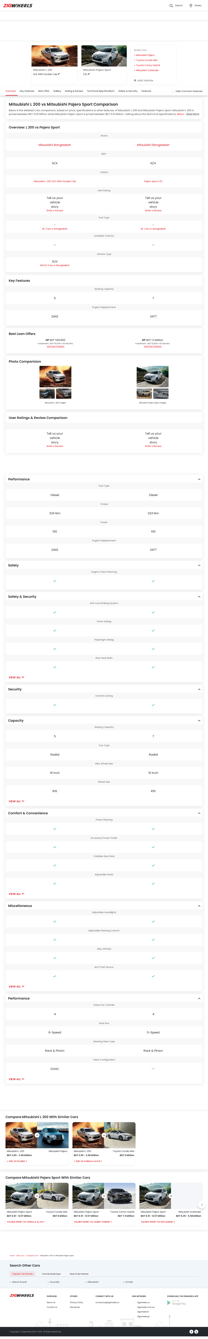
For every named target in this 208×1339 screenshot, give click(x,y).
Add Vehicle (143, 80)
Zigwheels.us (143, 1302)
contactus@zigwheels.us (107, 1302)
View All (15, 677)
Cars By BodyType (51, 1273)
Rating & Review (74, 91)
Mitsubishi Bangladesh (55, 145)
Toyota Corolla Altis (146, 60)
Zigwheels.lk (143, 1311)
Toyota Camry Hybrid (148, 65)
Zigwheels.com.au (146, 1307)
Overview (11, 91)
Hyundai (54, 1282)
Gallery (57, 91)
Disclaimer (75, 1307)
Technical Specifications (100, 91)
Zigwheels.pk (143, 1316)
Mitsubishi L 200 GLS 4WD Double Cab (55, 181)
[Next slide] (202, 1204)
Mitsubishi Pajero (145, 55)
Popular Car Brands (22, 1273)
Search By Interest (79, 1273)
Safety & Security (127, 91)
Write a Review (54, 210)
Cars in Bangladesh (56, 228)
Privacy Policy (76, 1302)
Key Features (27, 91)
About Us (51, 1302)
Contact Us (52, 1307)
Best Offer (43, 91)
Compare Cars (32, 1255)
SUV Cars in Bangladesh (56, 265)
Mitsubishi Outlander (147, 70)
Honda (129, 1282)
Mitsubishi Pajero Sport (97, 70)
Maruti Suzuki (19, 1282)
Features (146, 91)
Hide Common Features (189, 91)
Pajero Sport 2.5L (153, 181)
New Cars (20, 1255)
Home (12, 1255)
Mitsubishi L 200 (42, 70)
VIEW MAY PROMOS (55, 346)
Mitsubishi (93, 1282)
